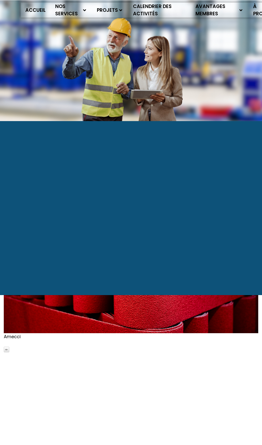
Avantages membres (219, 10)
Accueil (35, 10)
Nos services (70, 10)
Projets (109, 10)
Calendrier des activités (152, 10)
